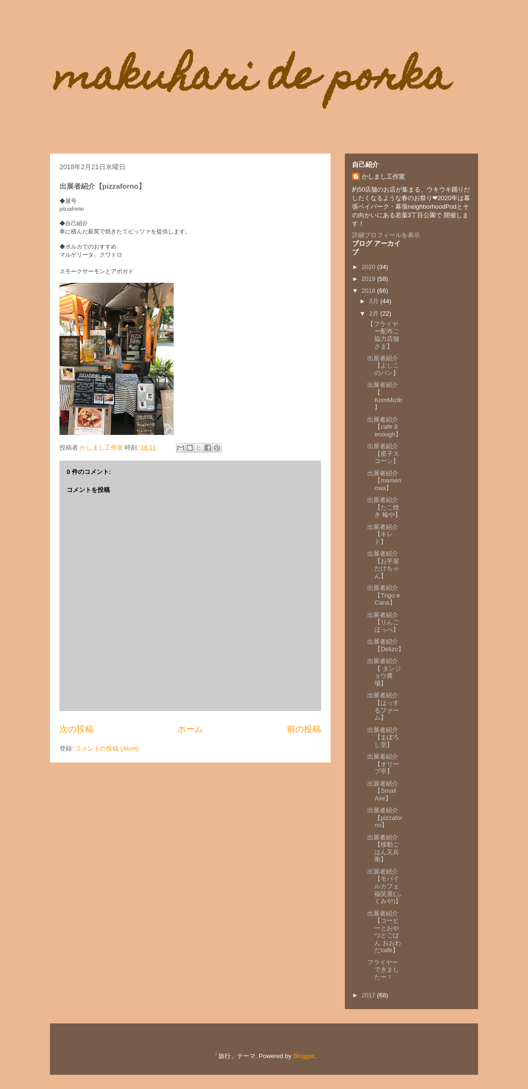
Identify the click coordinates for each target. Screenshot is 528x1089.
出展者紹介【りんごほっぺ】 (383, 622)
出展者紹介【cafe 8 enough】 (384, 427)
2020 (369, 266)
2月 (375, 313)
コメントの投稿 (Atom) (107, 748)
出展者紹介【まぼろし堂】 (383, 737)
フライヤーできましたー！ (383, 970)
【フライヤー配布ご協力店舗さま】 (383, 335)
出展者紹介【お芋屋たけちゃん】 (383, 564)
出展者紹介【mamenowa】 (384, 480)
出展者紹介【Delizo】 (385, 645)
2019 (369, 278)
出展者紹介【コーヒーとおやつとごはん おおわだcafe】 (384, 932)
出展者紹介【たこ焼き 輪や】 (384, 507)
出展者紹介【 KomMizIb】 (384, 396)
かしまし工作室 (383, 176)
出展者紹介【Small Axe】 (382, 791)
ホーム (190, 729)
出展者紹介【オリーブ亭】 (383, 764)
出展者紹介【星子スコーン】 (383, 453)
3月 (375, 301)
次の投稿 (76, 729)
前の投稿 (304, 729)
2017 (369, 995)
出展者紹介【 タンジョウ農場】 (384, 672)
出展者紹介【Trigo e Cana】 (383, 595)
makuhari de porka (252, 80)
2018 (369, 290)
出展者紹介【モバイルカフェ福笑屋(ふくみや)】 (384, 886)
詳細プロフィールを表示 (386, 235)
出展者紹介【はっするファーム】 (383, 706)
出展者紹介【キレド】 (382, 534)
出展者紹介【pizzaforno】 (384, 818)
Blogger (303, 1056)
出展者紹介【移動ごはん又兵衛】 (383, 848)
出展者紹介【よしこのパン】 (383, 365)
